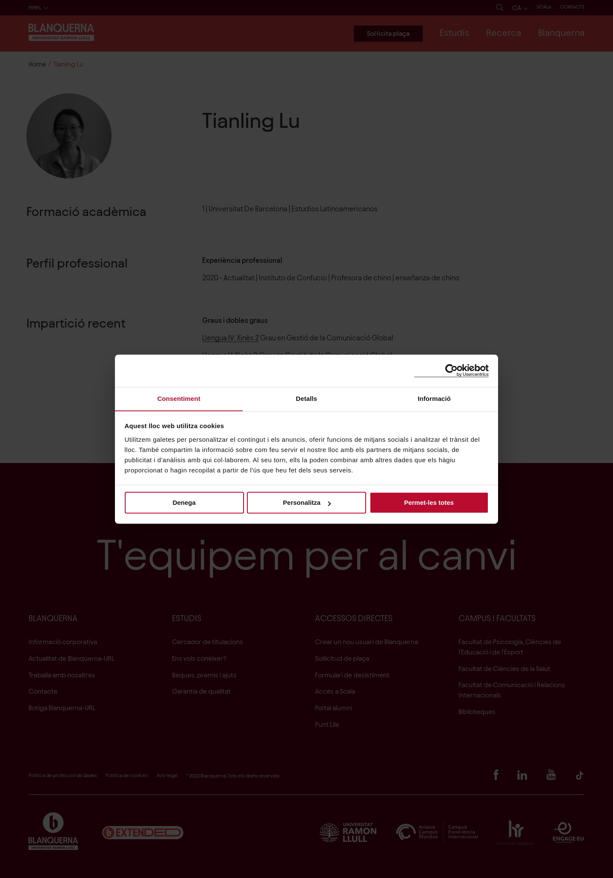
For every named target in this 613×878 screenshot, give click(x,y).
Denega (183, 503)
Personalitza (307, 503)
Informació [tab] (434, 398)
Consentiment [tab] (178, 398)
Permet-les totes (429, 503)
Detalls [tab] (306, 398)
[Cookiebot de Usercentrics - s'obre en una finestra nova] (451, 370)
